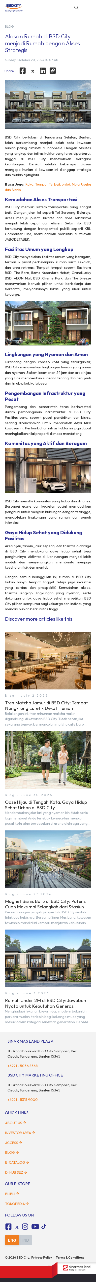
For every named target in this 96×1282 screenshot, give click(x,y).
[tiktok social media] (17, 1227)
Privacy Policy (41, 1257)
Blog (12, 1152)
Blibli (12, 1194)
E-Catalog (17, 1162)
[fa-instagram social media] (25, 1227)
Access (13, 1143)
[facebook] (23, 71)
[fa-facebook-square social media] (8, 1227)
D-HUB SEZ (16, 1172)
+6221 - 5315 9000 (22, 1099)
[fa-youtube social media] (35, 1227)
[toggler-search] (76, 8)
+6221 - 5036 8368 (22, 1066)
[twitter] (33, 71)
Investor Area (20, 1133)
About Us (15, 1123)
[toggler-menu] (86, 8)
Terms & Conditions (70, 1257)
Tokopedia (17, 1204)
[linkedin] (43, 71)
